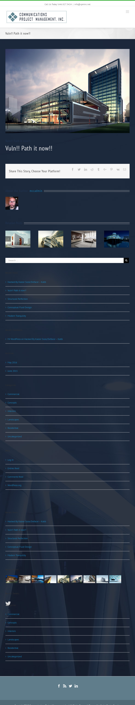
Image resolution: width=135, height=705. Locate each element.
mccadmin (36, 191)
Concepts (12, 402)
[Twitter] (70, 686)
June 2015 (13, 370)
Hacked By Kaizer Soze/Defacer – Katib (27, 282)
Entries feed (13, 468)
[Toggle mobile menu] (128, 12)
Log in (10, 459)
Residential (13, 428)
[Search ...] (64, 260)
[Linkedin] (76, 686)
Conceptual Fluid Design (20, 307)
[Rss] (64, 686)
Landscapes (13, 419)
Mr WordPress (14, 339)
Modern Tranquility (17, 315)
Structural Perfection (18, 298)
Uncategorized (15, 436)
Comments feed (15, 476)
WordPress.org (14, 485)
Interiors (12, 411)
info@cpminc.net (82, 4)
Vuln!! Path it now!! (17, 290)
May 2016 (12, 362)
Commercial (13, 394)
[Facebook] (59, 686)
